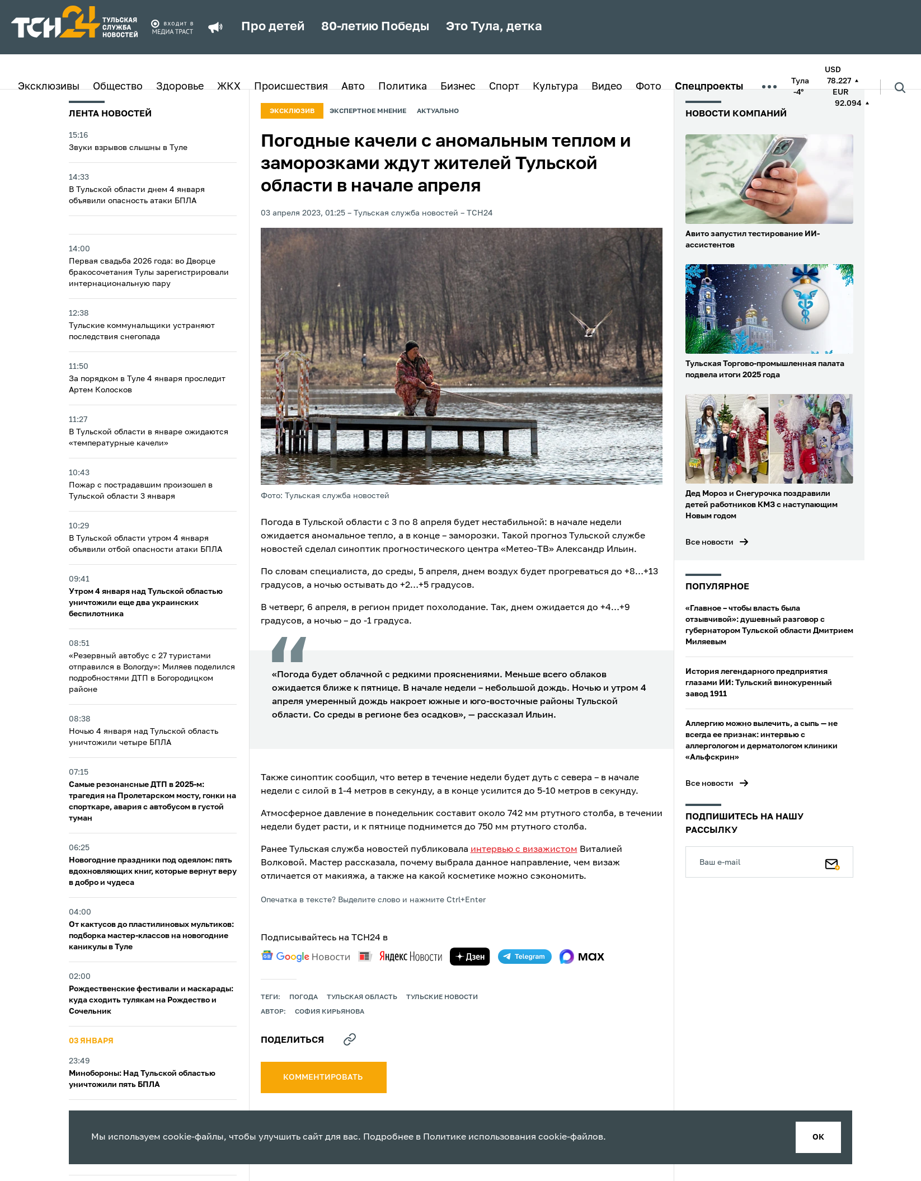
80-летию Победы (375, 27)
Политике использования (479, 1137)
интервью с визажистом (524, 849)
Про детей (272, 27)
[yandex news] (400, 956)
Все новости (709, 542)
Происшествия (291, 87)
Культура (555, 87)
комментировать (323, 1077)
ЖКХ (229, 87)
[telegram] (525, 956)
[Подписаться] (832, 862)
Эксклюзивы (48, 87)
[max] (582, 956)
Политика (402, 87)
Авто (353, 87)
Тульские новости (442, 997)
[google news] (305, 956)
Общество (118, 87)
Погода (303, 997)
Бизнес (458, 87)
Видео (606, 87)
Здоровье (180, 87)
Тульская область (362, 997)
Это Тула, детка (494, 27)
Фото (648, 87)
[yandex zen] (470, 957)
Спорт (504, 87)
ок (818, 1137)
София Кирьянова (329, 1012)
